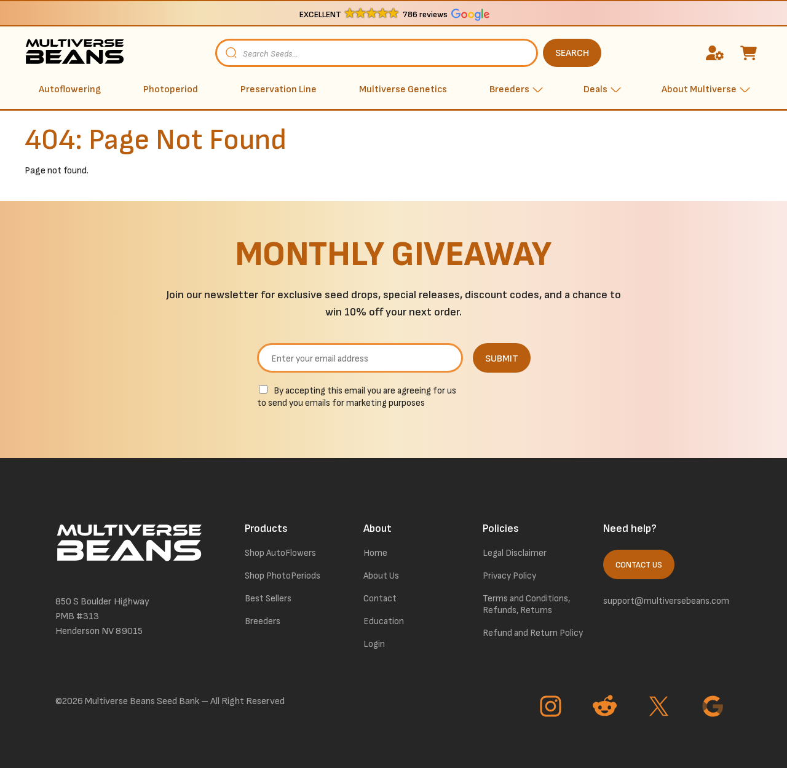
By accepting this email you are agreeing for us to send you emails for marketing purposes (356, 397)
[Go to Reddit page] (606, 707)
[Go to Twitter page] (660, 707)
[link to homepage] (77, 53)
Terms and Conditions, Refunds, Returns (526, 604)
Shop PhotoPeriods (282, 576)
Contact (380, 598)
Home (375, 553)
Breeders (262, 621)
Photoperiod (170, 89)
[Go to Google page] (714, 707)
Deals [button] (595, 89)
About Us (381, 576)
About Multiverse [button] (699, 89)
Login (374, 644)
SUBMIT (501, 359)
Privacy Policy (509, 576)
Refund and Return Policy (533, 633)
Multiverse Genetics (403, 89)
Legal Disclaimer (515, 553)
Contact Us (638, 565)
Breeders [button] (509, 89)
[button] (394, 14)
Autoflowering (70, 89)
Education (383, 621)
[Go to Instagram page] (552, 707)
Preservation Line (278, 89)
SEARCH (572, 53)
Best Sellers (268, 598)
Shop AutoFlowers (280, 553)
